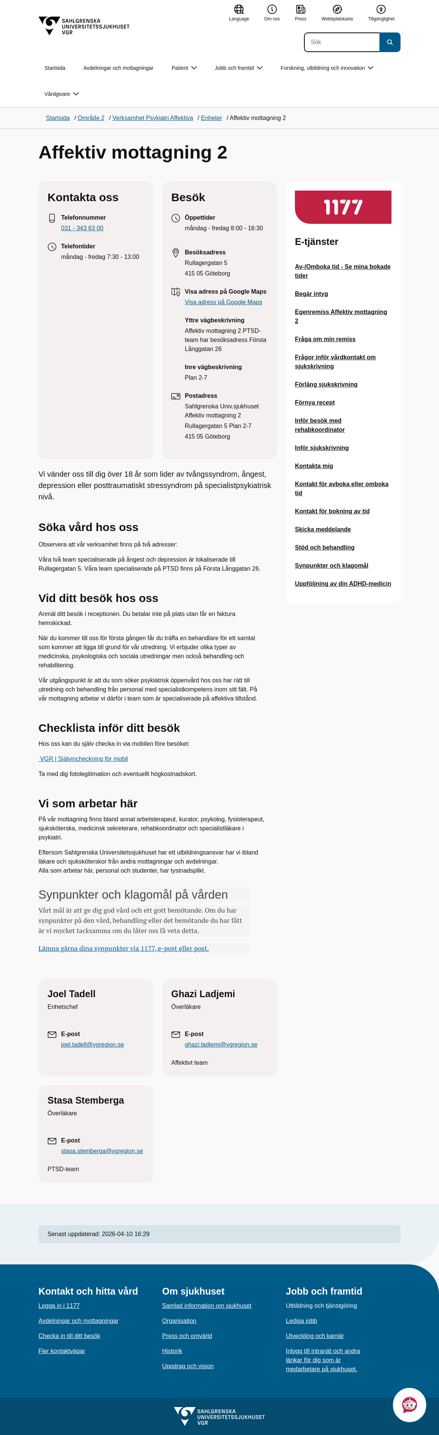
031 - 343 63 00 (82, 228)
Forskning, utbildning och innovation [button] (327, 68)
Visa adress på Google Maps (223, 302)
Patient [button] (184, 68)
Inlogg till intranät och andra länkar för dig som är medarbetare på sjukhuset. (323, 1360)
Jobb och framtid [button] (239, 68)
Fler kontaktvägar (61, 1351)
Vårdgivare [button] (62, 94)
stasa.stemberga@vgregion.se (102, 1151)
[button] (409, 1405)
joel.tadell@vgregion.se (92, 1044)
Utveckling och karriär (315, 1336)
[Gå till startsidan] (84, 26)
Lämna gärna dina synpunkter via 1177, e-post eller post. (123, 948)
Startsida (55, 68)
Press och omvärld (187, 1336)
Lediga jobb (301, 1321)
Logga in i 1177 (59, 1306)
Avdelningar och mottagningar (118, 68)
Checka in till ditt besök (69, 1336)
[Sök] (341, 42)
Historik (172, 1351)
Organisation (179, 1321)
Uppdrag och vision (188, 1366)
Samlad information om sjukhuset (207, 1306)
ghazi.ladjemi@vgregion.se (221, 1044)
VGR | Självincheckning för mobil (83, 759)
